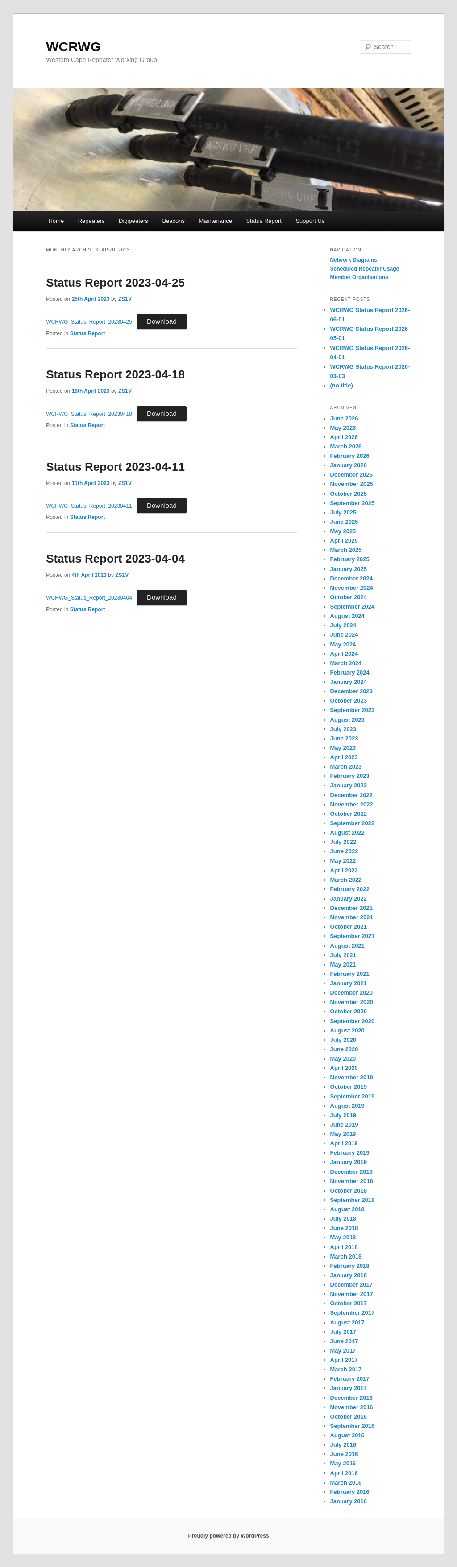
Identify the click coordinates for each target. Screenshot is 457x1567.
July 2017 (343, 1331)
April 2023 (344, 757)
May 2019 (343, 1134)
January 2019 (348, 1162)
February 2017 (350, 1378)
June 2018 (344, 1228)
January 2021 (348, 983)
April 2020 (344, 1068)
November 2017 (351, 1294)
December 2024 (351, 578)
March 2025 (346, 550)
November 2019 (351, 1077)
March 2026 (346, 446)
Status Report (264, 221)
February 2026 (350, 455)
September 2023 (352, 710)
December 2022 (351, 795)
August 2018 (347, 1209)
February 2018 (350, 1266)
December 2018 (351, 1171)
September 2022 (352, 823)
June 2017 (344, 1341)
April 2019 (344, 1143)
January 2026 (348, 465)
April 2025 (344, 540)
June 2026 (344, 418)
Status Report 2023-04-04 (115, 558)
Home (56, 221)
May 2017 (343, 1350)
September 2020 (352, 1021)
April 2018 (344, 1247)
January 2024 (348, 682)
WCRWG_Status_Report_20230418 (89, 414)
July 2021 (343, 955)
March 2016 (346, 1482)
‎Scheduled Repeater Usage (364, 269)
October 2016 (348, 1416)
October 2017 (348, 1303)
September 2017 (352, 1312)
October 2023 (348, 700)
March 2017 (346, 1369)
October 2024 (348, 597)
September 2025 (352, 503)
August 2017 (347, 1322)
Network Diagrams (353, 260)
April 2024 (344, 653)
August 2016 (347, 1435)
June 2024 (344, 634)
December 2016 (351, 1397)
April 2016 (344, 1473)
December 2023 (351, 691)
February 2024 (350, 672)
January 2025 (348, 569)
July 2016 (343, 1444)
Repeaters (91, 221)
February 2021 (350, 974)
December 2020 (351, 992)
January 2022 (348, 898)
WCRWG (73, 46)
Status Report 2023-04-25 (115, 282)
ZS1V (125, 299)
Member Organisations (359, 277)
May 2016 (343, 1463)
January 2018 (348, 1275)
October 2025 (348, 493)
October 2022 (348, 813)
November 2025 (351, 484)
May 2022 (343, 860)
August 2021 (347, 945)
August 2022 (347, 832)
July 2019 (343, 1115)
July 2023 (343, 729)
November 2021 (351, 917)
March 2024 (346, 663)
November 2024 (351, 587)
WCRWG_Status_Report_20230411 (89, 506)
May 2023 (343, 747)
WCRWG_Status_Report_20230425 (89, 322)
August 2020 (347, 1030)
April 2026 (344, 437)
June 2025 (344, 521)
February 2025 (350, 559)
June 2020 (344, 1049)
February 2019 (350, 1152)
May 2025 (343, 531)
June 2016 (344, 1454)
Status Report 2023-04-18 (115, 374)
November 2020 (351, 1002)
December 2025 (351, 474)
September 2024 (352, 606)
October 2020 (348, 1011)
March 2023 (346, 766)
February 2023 (350, 776)
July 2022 (343, 842)
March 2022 (346, 879)
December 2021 (351, 908)
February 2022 (350, 889)
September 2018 (352, 1200)
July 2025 (343, 512)
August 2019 (347, 1105)
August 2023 (347, 719)
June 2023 (344, 738)
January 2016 (348, 1501)
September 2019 (352, 1096)
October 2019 (348, 1086)
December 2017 (351, 1284)
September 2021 (352, 936)
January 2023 (348, 785)
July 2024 (343, 625)
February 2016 (350, 1492)
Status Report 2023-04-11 (115, 466)
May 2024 (343, 644)
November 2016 (351, 1407)
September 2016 (352, 1426)
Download (162, 321)
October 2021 (348, 926)
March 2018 (346, 1256)
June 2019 (344, 1124)
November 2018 (351, 1181)
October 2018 (348, 1190)
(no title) (341, 385)
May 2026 (343, 427)
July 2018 (343, 1218)
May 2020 (343, 1058)
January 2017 (348, 1388)
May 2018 (343, 1237)
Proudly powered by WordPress (228, 1536)
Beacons (173, 221)
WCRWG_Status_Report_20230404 (89, 598)
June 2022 (344, 851)
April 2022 (344, 870)
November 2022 (351, 804)
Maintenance (215, 221)
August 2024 (347, 616)
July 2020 (343, 1039)
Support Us (309, 221)
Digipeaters (133, 221)
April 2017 (344, 1360)
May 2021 (343, 964)
